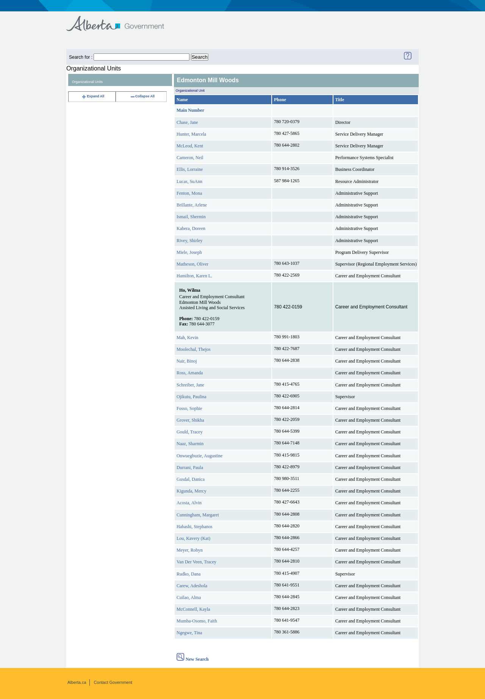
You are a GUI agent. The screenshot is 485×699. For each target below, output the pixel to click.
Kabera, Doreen (191, 228)
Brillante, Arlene (192, 205)
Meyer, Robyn (190, 550)
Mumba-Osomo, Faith (197, 621)
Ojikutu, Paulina (192, 396)
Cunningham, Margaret (198, 515)
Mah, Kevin (187, 337)
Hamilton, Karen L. (194, 275)
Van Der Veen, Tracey (196, 562)
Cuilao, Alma (189, 597)
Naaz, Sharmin (190, 443)
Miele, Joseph (189, 252)
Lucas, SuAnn (189, 181)
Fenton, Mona (189, 193)
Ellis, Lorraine (190, 169)
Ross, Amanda (190, 372)
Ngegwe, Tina (189, 632)
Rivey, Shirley (190, 240)
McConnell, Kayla (193, 609)
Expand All (92, 96)
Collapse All (142, 96)
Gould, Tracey (190, 432)
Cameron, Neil (190, 157)
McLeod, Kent (190, 146)
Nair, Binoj (187, 361)
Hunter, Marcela (191, 134)
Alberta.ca (76, 682)
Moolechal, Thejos (194, 349)
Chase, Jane (187, 122)
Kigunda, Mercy (192, 491)
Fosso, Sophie (189, 408)
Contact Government (113, 682)
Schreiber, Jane (190, 385)
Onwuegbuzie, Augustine (199, 455)
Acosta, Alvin (189, 502)
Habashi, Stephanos (195, 526)
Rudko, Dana (188, 574)
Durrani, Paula (190, 467)
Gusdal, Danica (191, 479)
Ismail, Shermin (191, 216)
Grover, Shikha (190, 420)
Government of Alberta (121, 20)
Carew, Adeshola (192, 585)
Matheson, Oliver (192, 264)
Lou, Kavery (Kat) (193, 538)
